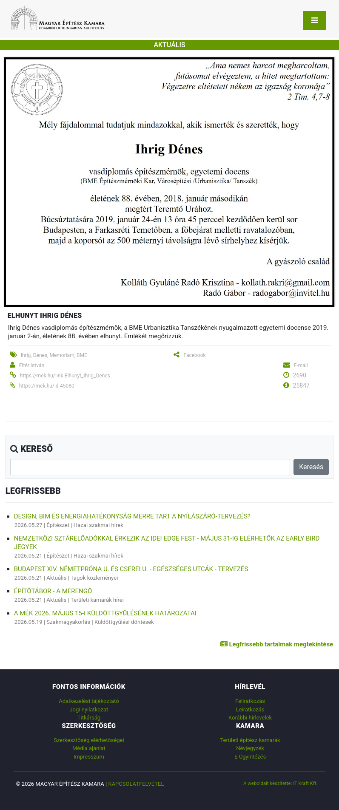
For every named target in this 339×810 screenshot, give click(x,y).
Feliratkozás (250, 701)
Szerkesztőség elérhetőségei (89, 740)
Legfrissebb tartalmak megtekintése (276, 644)
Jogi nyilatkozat (88, 709)
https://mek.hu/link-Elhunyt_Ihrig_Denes (65, 376)
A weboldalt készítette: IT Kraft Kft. (280, 783)
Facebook (194, 355)
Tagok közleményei (94, 578)
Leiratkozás (250, 709)
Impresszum (89, 756)
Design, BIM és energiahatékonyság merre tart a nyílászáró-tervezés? (132, 516)
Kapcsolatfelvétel (136, 784)
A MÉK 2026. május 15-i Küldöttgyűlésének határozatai (105, 613)
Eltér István (31, 365)
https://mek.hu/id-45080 (46, 386)
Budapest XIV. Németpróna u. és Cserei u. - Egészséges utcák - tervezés (131, 569)
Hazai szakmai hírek (98, 525)
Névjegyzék (250, 748)
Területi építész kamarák (250, 740)
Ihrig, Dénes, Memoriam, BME (54, 355)
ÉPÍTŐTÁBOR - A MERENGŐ (53, 591)
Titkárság (88, 717)
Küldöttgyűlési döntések (124, 622)
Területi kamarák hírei (97, 600)
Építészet (57, 525)
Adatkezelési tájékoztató (89, 701)
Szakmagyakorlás (68, 622)
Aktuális (56, 578)
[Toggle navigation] (314, 20)
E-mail (301, 365)
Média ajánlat (88, 748)
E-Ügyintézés (250, 756)
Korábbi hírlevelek (250, 717)
